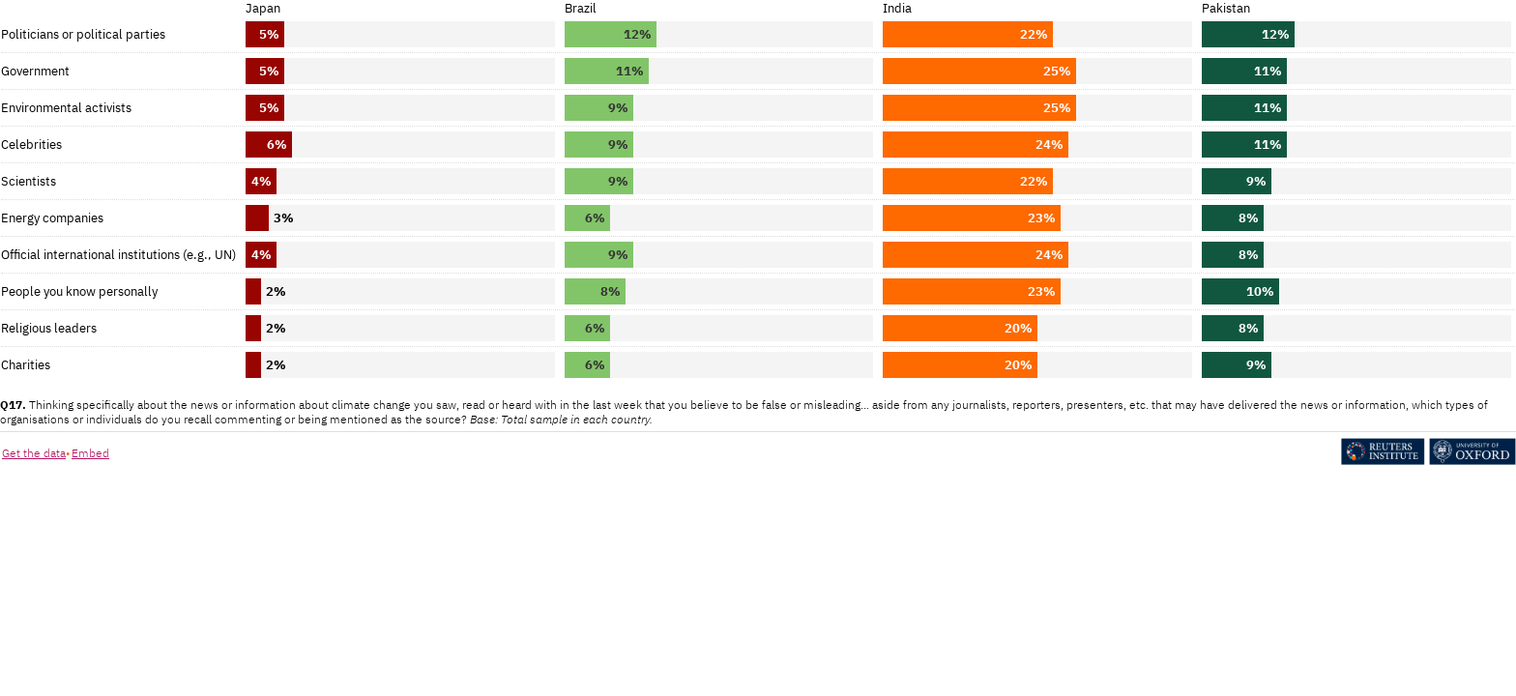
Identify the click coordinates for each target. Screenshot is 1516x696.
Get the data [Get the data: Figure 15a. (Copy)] (34, 453)
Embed (90, 453)
